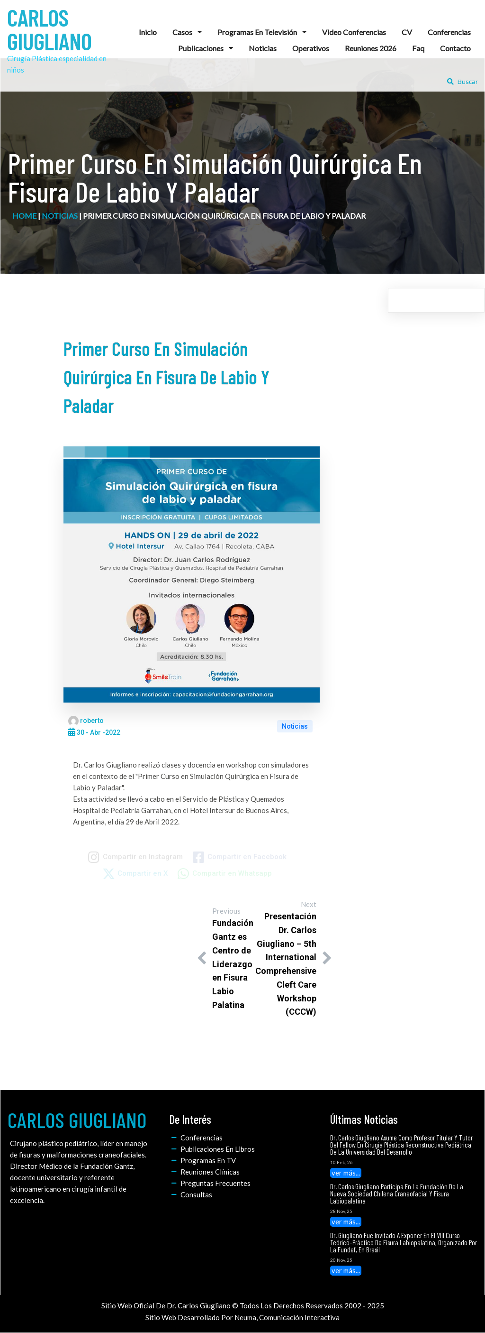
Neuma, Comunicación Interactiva (287, 1317)
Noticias (60, 215)
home (24, 215)
